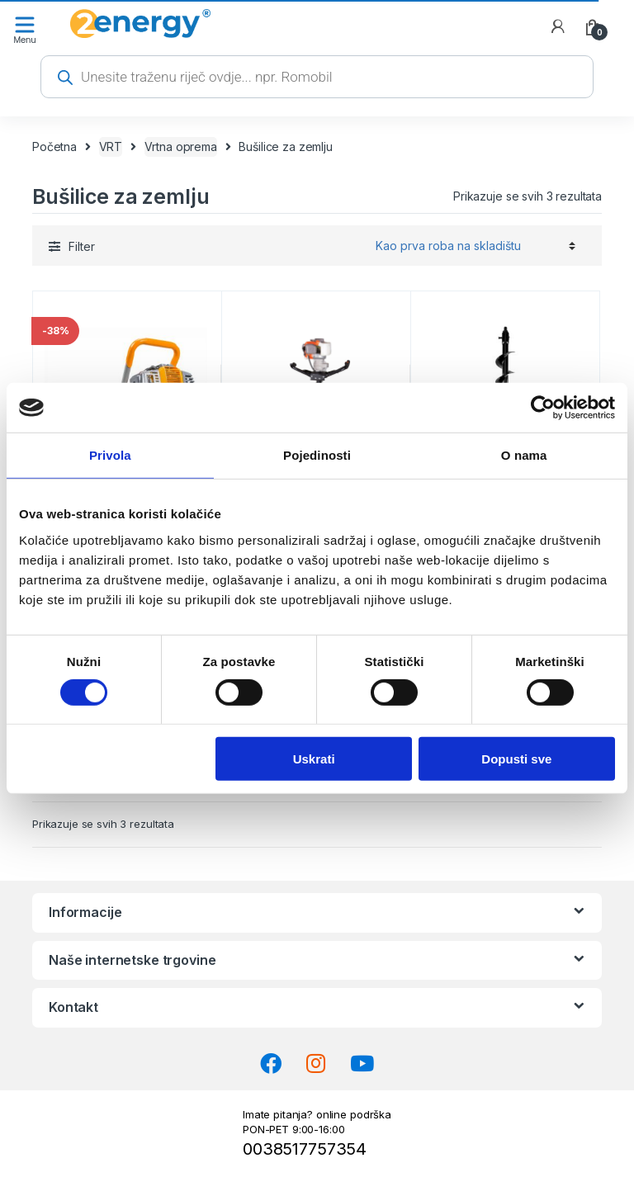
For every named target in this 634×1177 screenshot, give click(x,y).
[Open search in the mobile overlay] (317, 76)
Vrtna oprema (180, 146)
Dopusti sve (516, 759)
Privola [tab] (110, 455)
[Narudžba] (473, 245)
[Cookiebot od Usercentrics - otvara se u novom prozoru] (543, 407)
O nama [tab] (524, 455)
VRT (111, 146)
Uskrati (314, 759)
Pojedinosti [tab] (317, 455)
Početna (54, 146)
